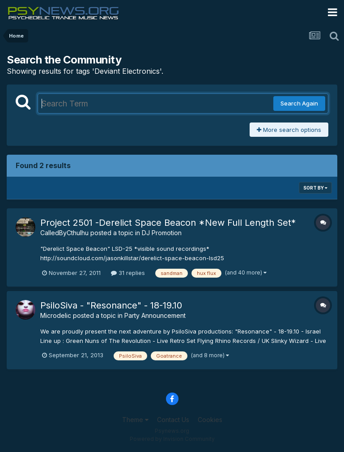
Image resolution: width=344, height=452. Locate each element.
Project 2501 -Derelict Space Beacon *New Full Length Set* (168, 222)
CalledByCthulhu (64, 233)
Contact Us (173, 419)
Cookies (210, 419)
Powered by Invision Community (172, 438)
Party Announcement (155, 315)
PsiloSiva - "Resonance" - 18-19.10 (111, 305)
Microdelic (55, 315)
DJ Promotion (162, 233)
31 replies (128, 272)
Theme (135, 419)
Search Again (299, 103)
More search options (289, 129)
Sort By (315, 187)
